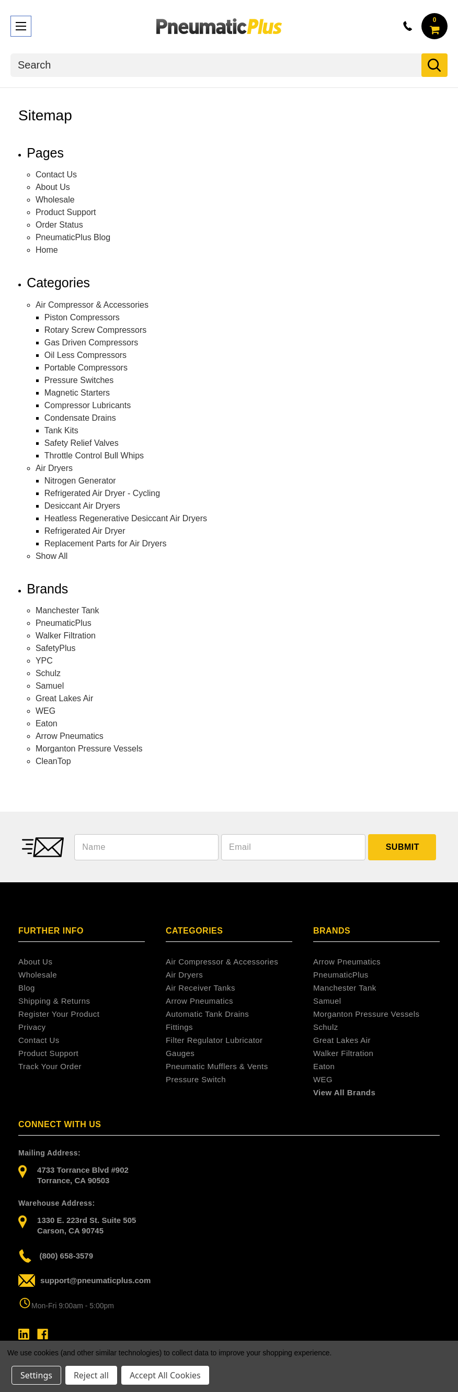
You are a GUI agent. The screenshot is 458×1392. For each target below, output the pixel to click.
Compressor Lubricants (87, 405)
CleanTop (53, 761)
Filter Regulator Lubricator (214, 1040)
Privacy (31, 1027)
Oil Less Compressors (85, 355)
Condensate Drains (80, 417)
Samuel (50, 685)
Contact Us (56, 174)
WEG (45, 710)
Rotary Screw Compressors (95, 329)
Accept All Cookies (165, 1375)
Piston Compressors (82, 317)
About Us (53, 187)
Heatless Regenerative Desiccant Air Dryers (125, 518)
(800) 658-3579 (55, 1256)
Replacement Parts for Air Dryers (105, 543)
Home (47, 249)
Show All (51, 556)
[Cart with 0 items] (434, 26)
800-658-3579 (408, 26)
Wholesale (55, 199)
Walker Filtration (66, 635)
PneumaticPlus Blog (73, 237)
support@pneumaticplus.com (84, 1280)
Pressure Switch (196, 1079)
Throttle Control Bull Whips (94, 455)
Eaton (47, 723)
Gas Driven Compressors (91, 342)
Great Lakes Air (64, 698)
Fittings (179, 1027)
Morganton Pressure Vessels (89, 748)
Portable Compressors (86, 367)
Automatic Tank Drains (207, 1013)
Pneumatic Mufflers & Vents (217, 1066)
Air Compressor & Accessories (92, 304)
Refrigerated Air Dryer (84, 530)
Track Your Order (50, 1066)
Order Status (59, 224)
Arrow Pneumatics (70, 736)
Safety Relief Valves (81, 443)
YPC (44, 660)
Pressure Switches (79, 380)
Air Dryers (54, 468)
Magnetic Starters (77, 392)
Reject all (91, 1375)
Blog (26, 987)
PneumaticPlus (63, 623)
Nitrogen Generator (80, 480)
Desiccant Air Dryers (82, 505)
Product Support (66, 212)
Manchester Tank (67, 610)
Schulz (48, 673)
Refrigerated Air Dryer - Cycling (102, 493)
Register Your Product (58, 1013)
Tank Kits (61, 430)
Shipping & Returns (54, 1000)
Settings (36, 1375)
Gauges (180, 1053)
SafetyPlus (55, 648)
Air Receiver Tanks (200, 987)
